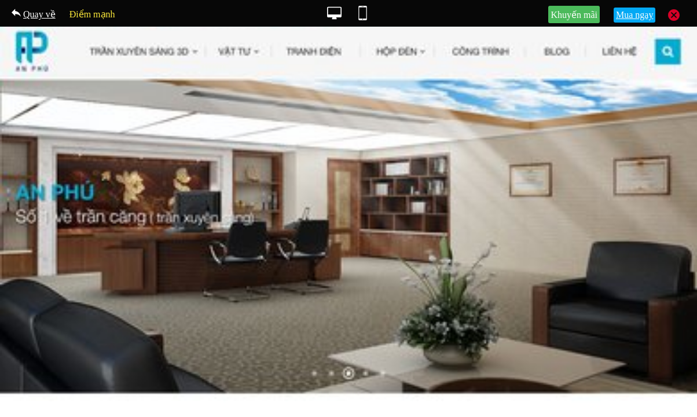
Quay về (39, 14)
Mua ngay (634, 15)
